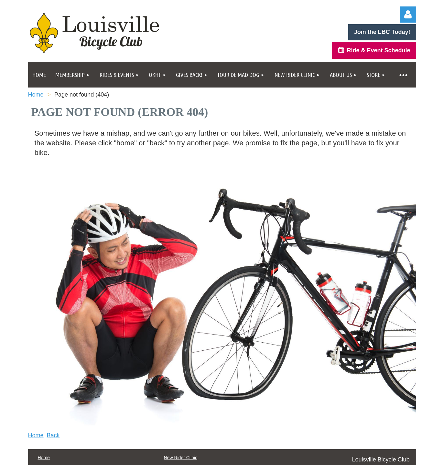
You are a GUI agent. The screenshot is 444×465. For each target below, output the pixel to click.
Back (53, 435)
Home (36, 94)
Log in (408, 14)
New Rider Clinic (180, 457)
